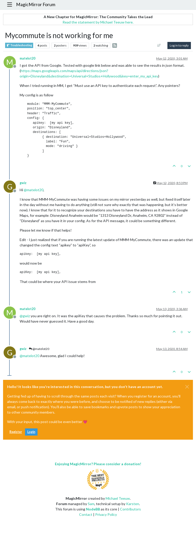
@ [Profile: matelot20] (33, 190)
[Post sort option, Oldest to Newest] (159, 45)
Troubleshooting (19, 45)
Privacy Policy (106, 514)
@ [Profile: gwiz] (25, 316)
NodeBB (93, 509)
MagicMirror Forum (35, 4)
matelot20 (27, 58)
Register (15, 432)
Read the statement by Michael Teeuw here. (98, 22)
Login (31, 432)
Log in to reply (179, 45)
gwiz (23, 183)
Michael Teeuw (118, 498)
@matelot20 (39, 349)
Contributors (130, 509)
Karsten (132, 504)
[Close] (187, 387)
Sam (91, 504)
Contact (85, 514)
